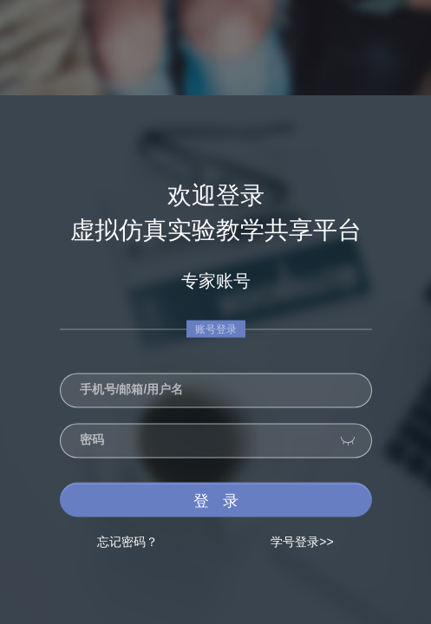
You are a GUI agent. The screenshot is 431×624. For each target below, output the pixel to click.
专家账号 (216, 280)
